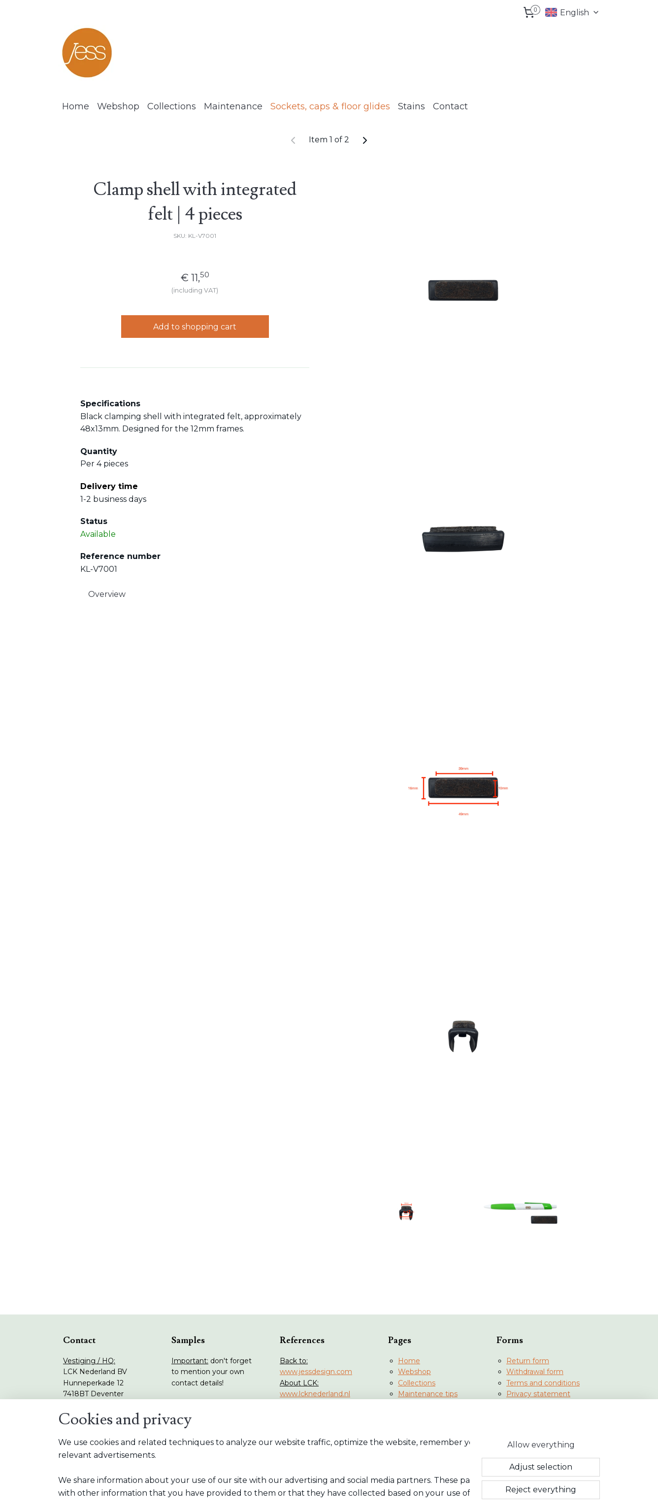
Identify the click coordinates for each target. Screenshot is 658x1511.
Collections (171, 106)
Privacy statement (538, 1393)
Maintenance (233, 106)
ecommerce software (347, 1492)
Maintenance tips (428, 1393)
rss (311, 1492)
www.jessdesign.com (316, 1371)
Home (75, 106)
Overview (107, 593)
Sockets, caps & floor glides (330, 106)
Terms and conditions (543, 1383)
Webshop (118, 106)
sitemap (293, 1492)
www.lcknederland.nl (315, 1393)
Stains (411, 106)
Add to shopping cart (194, 326)
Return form (527, 1360)
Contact (450, 106)
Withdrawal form (534, 1371)
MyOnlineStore (430, 1492)
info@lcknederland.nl (108, 1438)
